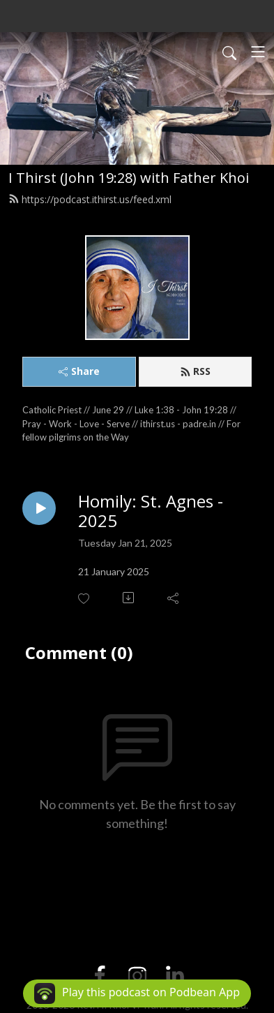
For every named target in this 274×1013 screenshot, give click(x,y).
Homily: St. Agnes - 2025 (150, 511)
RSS (195, 371)
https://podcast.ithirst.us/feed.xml (90, 199)
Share (79, 371)
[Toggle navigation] (258, 51)
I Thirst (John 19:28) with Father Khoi (128, 177)
